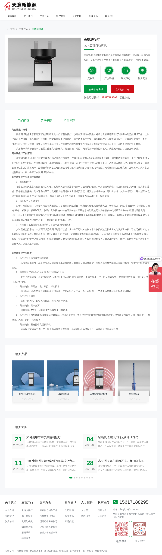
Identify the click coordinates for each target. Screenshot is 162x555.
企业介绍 (9, 502)
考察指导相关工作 (48, 502)
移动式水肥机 (51, 543)
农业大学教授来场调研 (51, 524)
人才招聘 (117, 6)
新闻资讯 (133, 6)
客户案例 (101, 6)
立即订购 (122, 81)
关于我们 (68, 6)
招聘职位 (85, 508)
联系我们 (150, 6)
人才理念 (85, 502)
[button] (70, 470)
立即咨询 (102, 508)
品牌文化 (9, 508)
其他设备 (26, 530)
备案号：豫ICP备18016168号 (108, 551)
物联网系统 (27, 519)
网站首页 (52, 6)
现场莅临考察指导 (48, 513)
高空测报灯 (75, 543)
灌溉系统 (26, 524)
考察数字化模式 (47, 508)
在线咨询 (96, 81)
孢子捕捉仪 (27, 508)
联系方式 (102, 502)
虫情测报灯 (37, 21)
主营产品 (85, 6)
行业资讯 (69, 508)
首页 (12, 21)
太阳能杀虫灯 (28, 513)
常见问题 (69, 513)
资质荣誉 (9, 513)
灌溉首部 (63, 543)
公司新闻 (69, 502)
